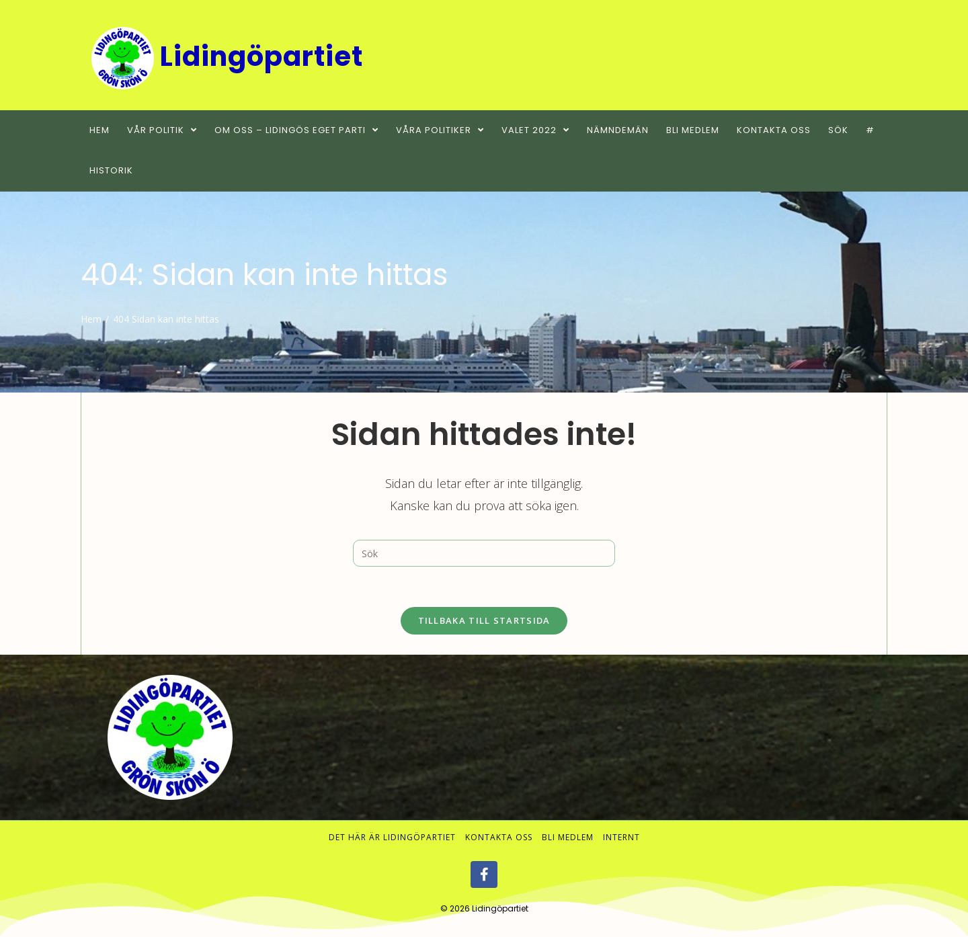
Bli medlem (568, 838)
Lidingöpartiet (500, 909)
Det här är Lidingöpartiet (392, 838)
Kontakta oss (498, 838)
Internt (621, 838)
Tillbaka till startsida (484, 620)
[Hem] (91, 319)
